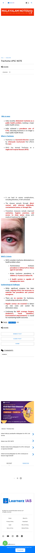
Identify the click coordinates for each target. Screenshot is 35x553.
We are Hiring (25, 524)
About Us (25, 518)
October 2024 (8, 57)
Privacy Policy (10, 521)
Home (2, 57)
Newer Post (17, 334)
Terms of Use (10, 528)
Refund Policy (25, 528)
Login (10, 524)
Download (20, 550)
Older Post (17, 338)
